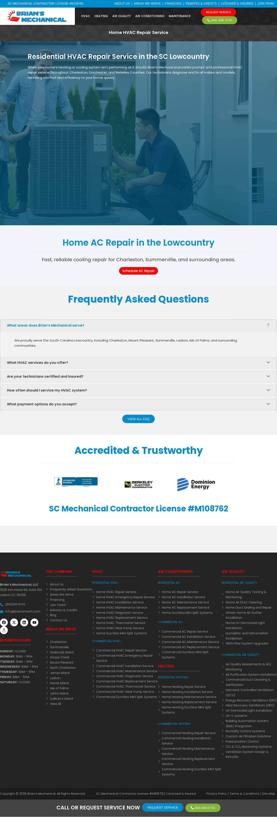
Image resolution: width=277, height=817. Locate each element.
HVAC (85, 16)
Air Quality (121, 16)
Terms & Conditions (244, 793)
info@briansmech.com (22, 611)
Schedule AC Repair (138, 271)
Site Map (268, 793)
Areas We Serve (147, 3)
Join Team (266, 3)
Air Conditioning (149, 16)
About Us (122, 3)
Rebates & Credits (201, 3)
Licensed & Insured (237, 3)
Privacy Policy (216, 793)
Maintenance (179, 16)
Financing (173, 3)
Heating (101, 16)
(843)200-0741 (15, 604)
